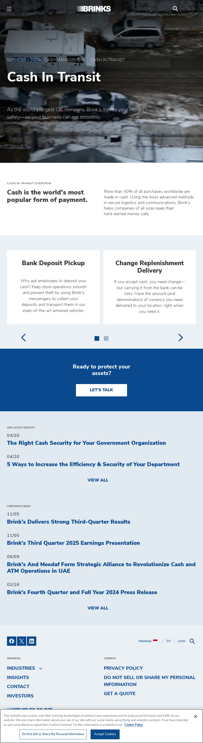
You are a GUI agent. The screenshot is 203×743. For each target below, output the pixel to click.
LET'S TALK (101, 390)
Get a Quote (119, 693)
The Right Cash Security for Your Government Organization (86, 443)
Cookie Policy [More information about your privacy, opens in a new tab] (133, 724)
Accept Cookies (105, 734)
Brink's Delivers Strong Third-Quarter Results (68, 522)
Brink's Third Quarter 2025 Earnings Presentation (73, 543)
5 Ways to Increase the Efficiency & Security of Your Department (93, 464)
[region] (101, 726)
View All (98, 480)
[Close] (195, 716)
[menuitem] (190, 8)
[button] (97, 337)
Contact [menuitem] (18, 686)
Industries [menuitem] (21, 668)
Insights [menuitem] (18, 677)
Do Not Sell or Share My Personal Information (149, 681)
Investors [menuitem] (20, 696)
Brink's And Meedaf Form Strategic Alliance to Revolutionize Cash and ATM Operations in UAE (101, 568)
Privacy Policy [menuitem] (123, 668)
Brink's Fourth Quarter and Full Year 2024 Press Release (82, 592)
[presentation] (23, 337)
